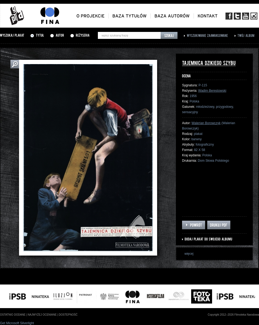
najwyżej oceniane (42, 314)
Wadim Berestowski (212, 91)
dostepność (68, 314)
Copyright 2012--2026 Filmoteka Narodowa (233, 314)
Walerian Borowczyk (205, 123)
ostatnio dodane (12, 314)
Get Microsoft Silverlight (17, 323)
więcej (188, 254)
